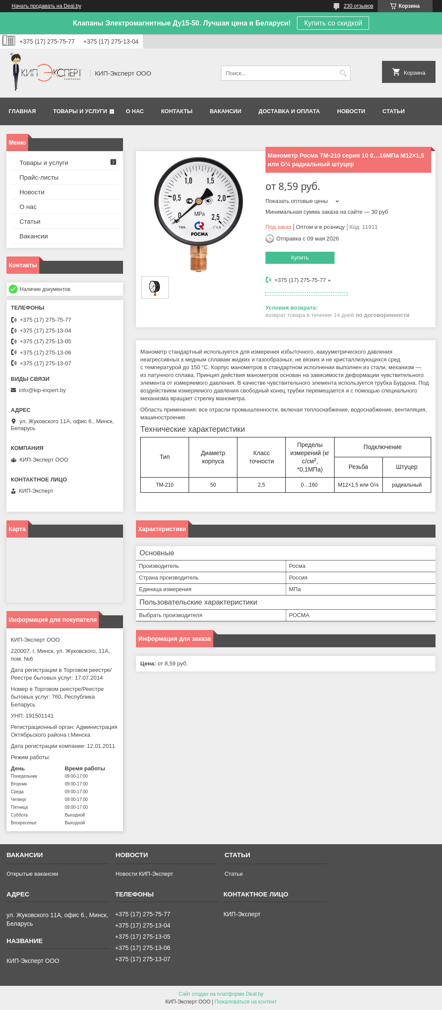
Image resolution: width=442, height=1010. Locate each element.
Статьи (393, 111)
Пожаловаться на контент (246, 1002)
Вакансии (225, 111)
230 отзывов (358, 6)
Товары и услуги (80, 111)
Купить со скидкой (333, 23)
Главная (22, 111)
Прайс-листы (39, 177)
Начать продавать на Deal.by (46, 6)
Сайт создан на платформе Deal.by (221, 994)
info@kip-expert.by (42, 390)
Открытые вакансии (32, 874)
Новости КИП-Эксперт (144, 874)
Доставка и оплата (289, 111)
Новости (351, 111)
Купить (300, 257)
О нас (135, 111)
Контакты (177, 111)
